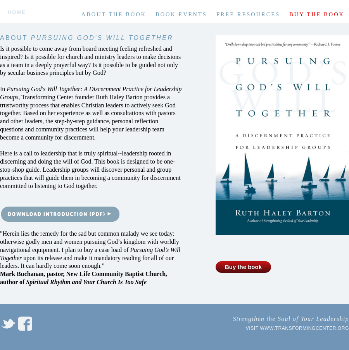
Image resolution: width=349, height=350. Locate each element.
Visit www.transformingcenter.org (297, 328)
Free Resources (248, 14)
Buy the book (316, 14)
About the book (113, 14)
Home (17, 12)
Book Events (181, 14)
